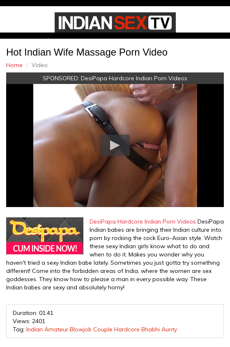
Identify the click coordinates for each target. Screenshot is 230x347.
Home (14, 65)
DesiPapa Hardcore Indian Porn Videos (134, 78)
